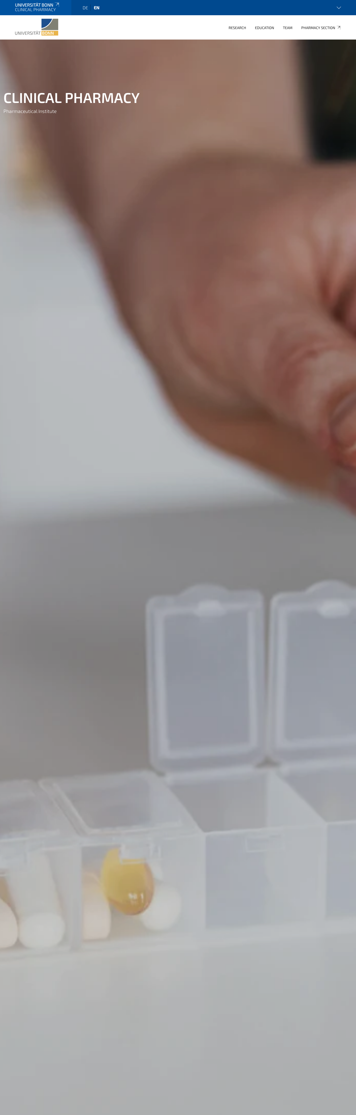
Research (237, 27)
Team (287, 27)
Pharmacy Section (321, 27)
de (85, 7)
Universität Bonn (37, 5)
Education (264, 27)
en (96, 7)
